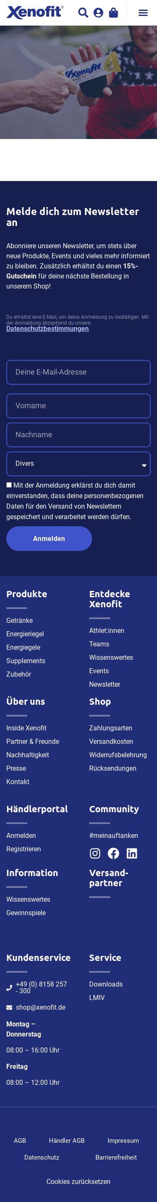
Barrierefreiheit (116, 1157)
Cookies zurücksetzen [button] (78, 1182)
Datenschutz (41, 1157)
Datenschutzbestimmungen (47, 329)
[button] (143, 12)
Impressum (123, 1140)
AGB (20, 1140)
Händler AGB (67, 1140)
